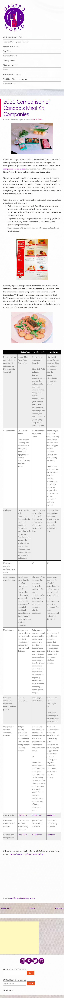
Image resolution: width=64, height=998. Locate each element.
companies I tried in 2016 (14, 168)
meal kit (13, 898)
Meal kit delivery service (26, 898)
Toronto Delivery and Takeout (15, 42)
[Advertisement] (19, 937)
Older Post (58, 908)
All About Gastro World (13, 37)
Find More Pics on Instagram (15, 79)
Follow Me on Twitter (12, 74)
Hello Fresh (37, 815)
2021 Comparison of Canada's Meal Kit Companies (26, 108)
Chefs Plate (22, 815)
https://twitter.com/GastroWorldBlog (26, 854)
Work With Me (9, 84)
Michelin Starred (10, 56)
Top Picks (7, 51)
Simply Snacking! (10, 65)
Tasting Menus (9, 60)
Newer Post (6, 908)
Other (5, 70)
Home (32, 908)
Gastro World (37, 119)
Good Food (50, 815)
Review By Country (11, 46)
